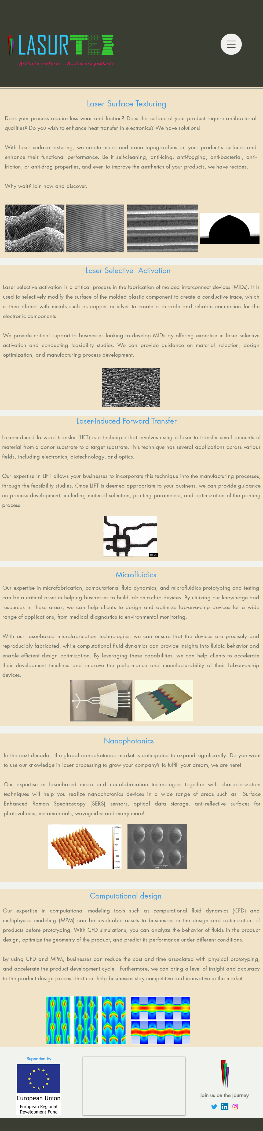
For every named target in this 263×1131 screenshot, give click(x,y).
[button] (231, 44)
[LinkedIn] (224, 1106)
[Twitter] (214, 1106)
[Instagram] (235, 1106)
